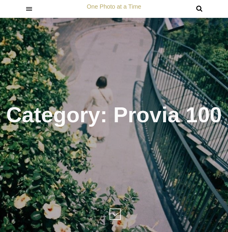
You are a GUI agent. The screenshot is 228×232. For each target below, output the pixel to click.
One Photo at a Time (114, 6)
